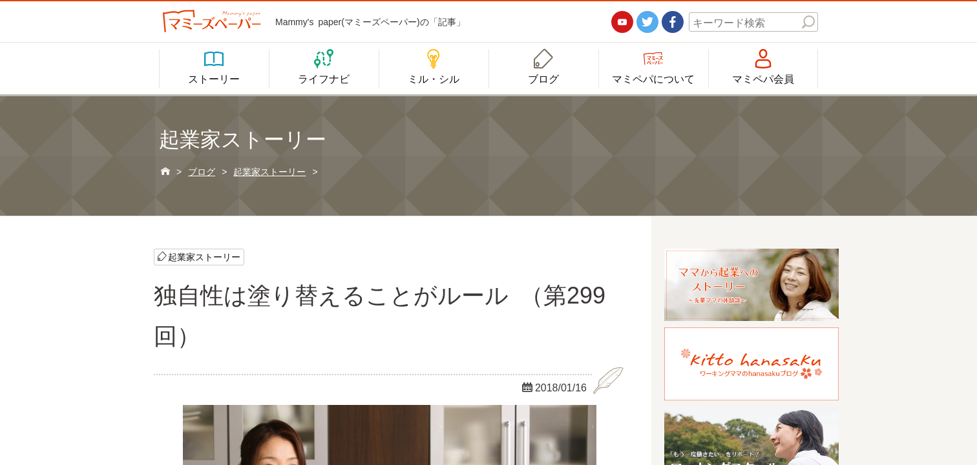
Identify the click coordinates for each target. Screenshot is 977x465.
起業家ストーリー (204, 256)
